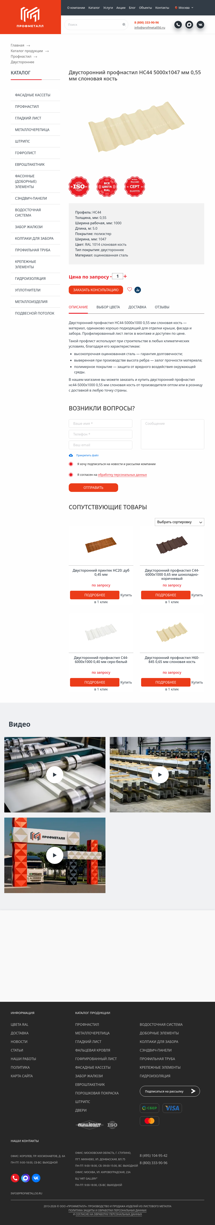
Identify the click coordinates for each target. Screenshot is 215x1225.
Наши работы (23, 1058)
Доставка (20, 1033)
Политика (20, 1067)
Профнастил (27, 106)
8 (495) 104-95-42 (154, 1155)
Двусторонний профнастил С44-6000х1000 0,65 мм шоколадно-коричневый (172, 574)
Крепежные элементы (25, 264)
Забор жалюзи (29, 227)
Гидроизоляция (30, 278)
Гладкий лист (28, 118)
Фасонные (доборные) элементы (26, 181)
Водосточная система (28, 213)
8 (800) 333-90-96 (146, 22)
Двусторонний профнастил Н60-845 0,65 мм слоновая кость (172, 660)
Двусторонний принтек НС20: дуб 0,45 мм (101, 572)
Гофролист (25, 153)
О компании (76, 7)
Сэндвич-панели (31, 198)
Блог (132, 7)
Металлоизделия (31, 301)
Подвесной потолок (34, 313)
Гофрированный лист (96, 1058)
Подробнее (94, 595)
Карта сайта (22, 1076)
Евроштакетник (29, 164)
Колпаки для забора (34, 238)
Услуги (108, 7)
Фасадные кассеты (32, 95)
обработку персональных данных (122, 475)
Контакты (162, 7)
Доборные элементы (159, 1033)
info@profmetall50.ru (149, 28)
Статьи (17, 1050)
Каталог (94, 7)
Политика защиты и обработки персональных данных (107, 1210)
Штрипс (22, 141)
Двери (81, 1110)
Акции (120, 7)
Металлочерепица (32, 129)
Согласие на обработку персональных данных (109, 1214)
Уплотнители (28, 290)
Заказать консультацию (96, 290)
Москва (186, 7)
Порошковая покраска (97, 1093)
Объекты (145, 7)
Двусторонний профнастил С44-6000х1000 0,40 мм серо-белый (101, 660)
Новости (19, 1041)
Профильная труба (32, 250)
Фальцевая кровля (92, 1050)
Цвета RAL (19, 1024)
